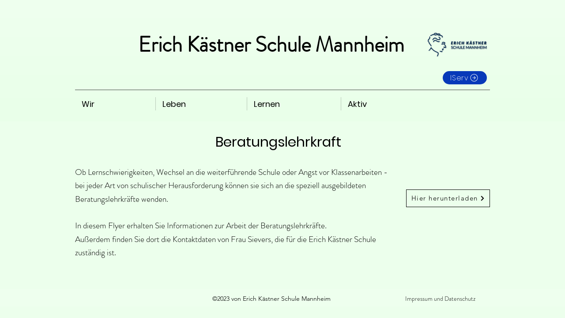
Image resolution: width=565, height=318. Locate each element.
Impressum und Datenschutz (440, 298)
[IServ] (465, 77)
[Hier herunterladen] (448, 198)
